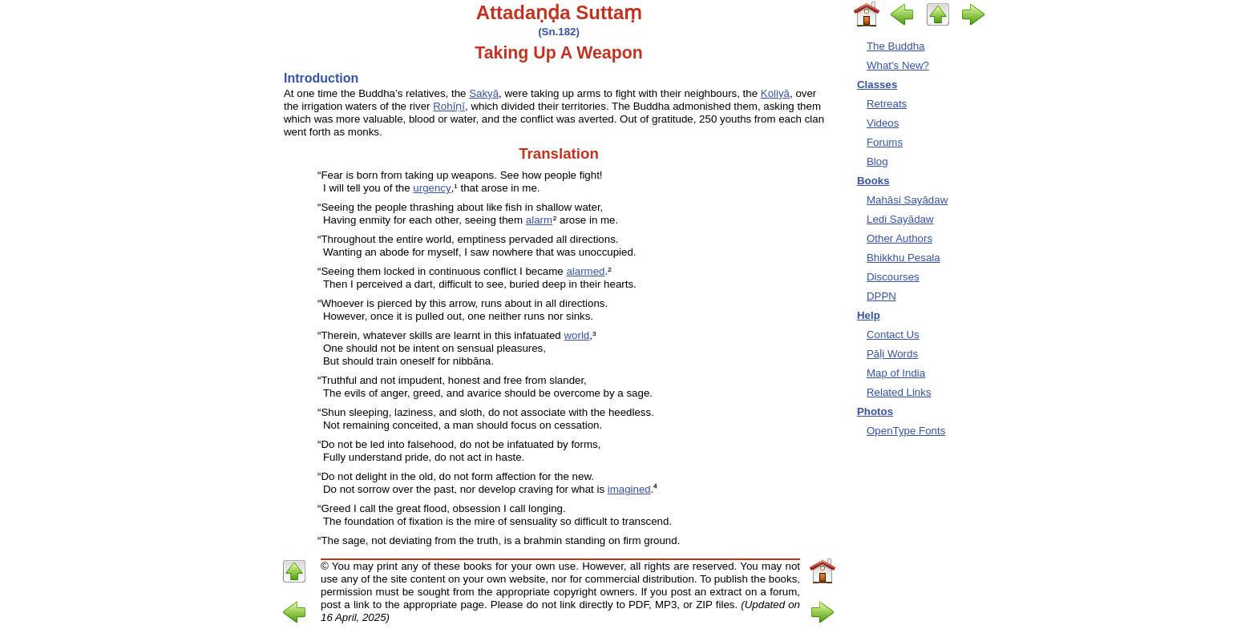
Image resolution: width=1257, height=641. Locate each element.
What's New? (898, 65)
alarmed (585, 271)
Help (868, 315)
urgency (432, 188)
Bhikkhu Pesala (903, 258)
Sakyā (484, 93)
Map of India (896, 373)
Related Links (899, 392)
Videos (883, 123)
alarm (539, 220)
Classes (877, 85)
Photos (875, 411)
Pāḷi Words (892, 354)
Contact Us (893, 335)
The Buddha (895, 46)
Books (873, 181)
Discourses (893, 277)
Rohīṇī (449, 106)
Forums (885, 142)
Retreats (887, 104)
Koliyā (775, 93)
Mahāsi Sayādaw (907, 200)
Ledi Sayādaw (900, 219)
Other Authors (899, 238)
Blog (877, 161)
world (576, 335)
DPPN (881, 296)
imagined (629, 489)
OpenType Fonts (906, 431)
